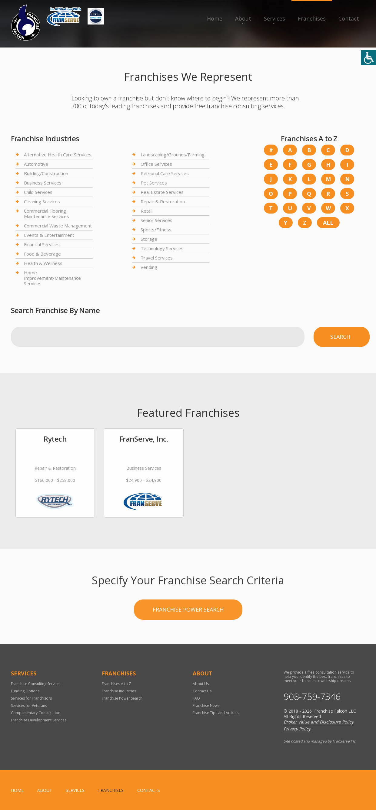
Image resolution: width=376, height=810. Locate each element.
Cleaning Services (42, 201)
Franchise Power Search (188, 632)
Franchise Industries (119, 691)
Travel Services (157, 258)
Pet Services (154, 183)
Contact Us (202, 691)
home (17, 790)
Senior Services (156, 220)
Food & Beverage (42, 254)
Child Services (38, 192)
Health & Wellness (43, 263)
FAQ (196, 698)
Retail (146, 211)
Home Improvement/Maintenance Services (52, 277)
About (243, 18)
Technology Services (162, 248)
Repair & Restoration (163, 201)
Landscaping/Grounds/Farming (173, 155)
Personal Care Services (165, 173)
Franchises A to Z (116, 683)
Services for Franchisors (31, 698)
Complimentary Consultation (35, 712)
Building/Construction (46, 173)
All (328, 222)
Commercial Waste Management (58, 226)
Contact (348, 18)
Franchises (312, 18)
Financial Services (42, 244)
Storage (149, 239)
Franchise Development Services (38, 720)
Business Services (43, 183)
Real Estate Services (162, 192)
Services (274, 18)
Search (340, 336)
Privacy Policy (297, 729)
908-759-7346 (312, 696)
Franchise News (206, 705)
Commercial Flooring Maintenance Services (46, 213)
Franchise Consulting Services (36, 683)
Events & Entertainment (49, 235)
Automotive (36, 164)
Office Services (156, 164)
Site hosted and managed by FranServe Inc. (320, 741)
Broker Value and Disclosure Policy (319, 722)
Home (214, 18)
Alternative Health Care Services (58, 155)
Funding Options (25, 691)
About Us (201, 683)
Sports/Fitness (156, 230)
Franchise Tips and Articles (215, 712)
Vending (149, 267)
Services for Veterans (29, 705)
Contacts (148, 790)
